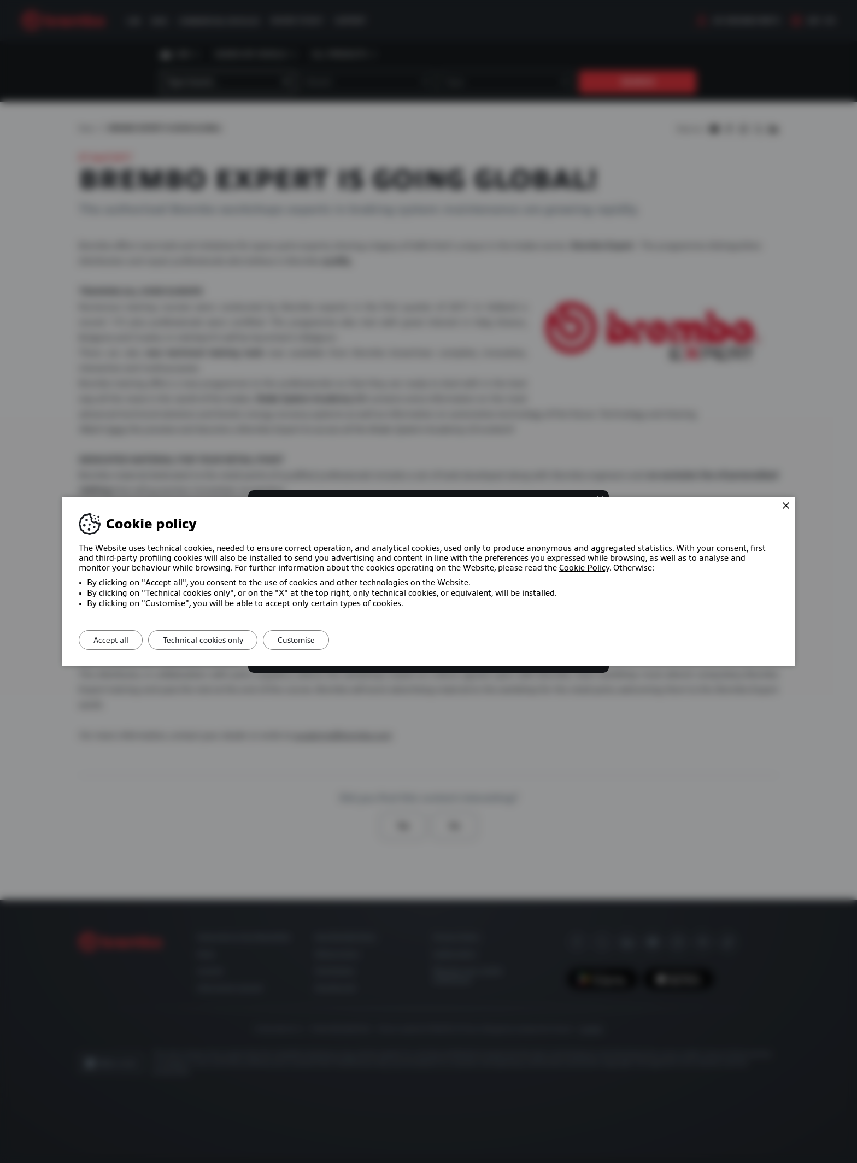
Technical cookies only (210, 640)
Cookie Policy (584, 567)
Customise (308, 640)
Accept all (113, 640)
